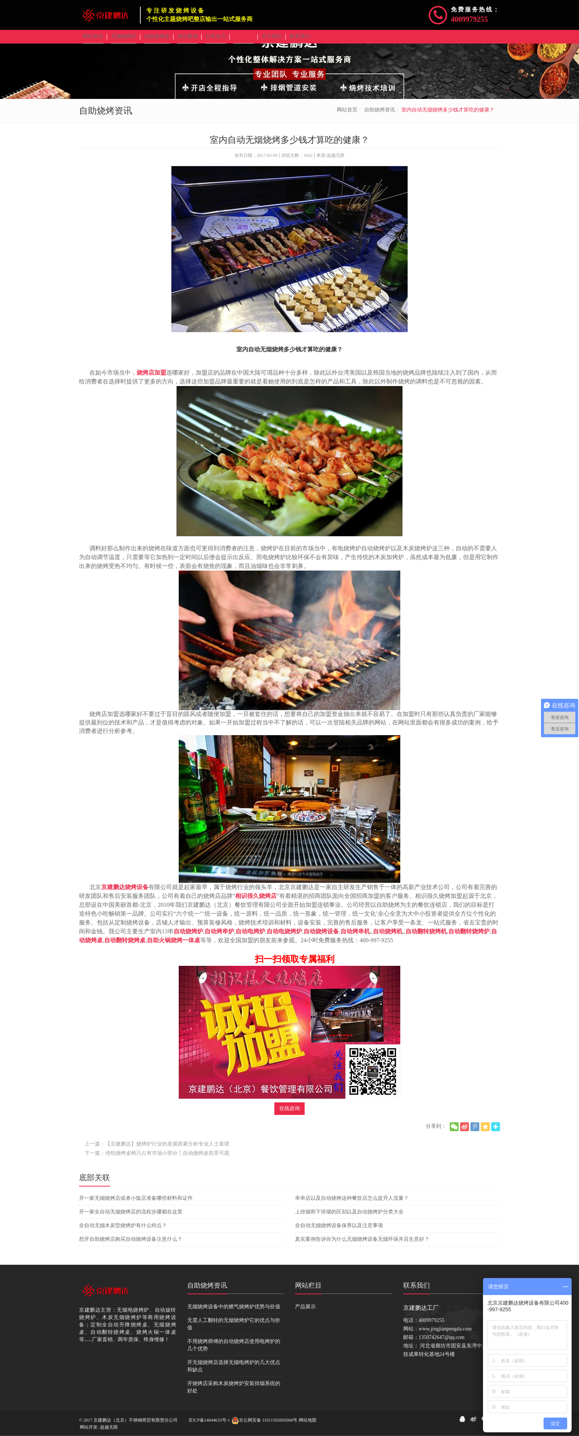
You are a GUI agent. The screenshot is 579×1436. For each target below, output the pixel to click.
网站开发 (88, 1427)
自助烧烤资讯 (379, 115)
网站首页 (347, 115)
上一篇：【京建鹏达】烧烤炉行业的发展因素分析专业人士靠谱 (157, 1149)
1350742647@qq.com (442, 1342)
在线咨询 (289, 1113)
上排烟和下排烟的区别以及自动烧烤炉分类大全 (349, 1217)
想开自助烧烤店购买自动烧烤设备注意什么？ (130, 1244)
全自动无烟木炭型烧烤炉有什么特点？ (123, 1230)
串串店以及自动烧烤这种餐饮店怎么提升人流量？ (352, 1203)
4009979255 (469, 19)
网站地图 (307, 1420)
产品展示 (305, 1312)
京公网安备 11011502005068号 (264, 1420)
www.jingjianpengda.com (445, 1334)
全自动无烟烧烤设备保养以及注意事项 (339, 1230)
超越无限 (109, 1427)
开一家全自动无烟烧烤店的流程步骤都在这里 (130, 1217)
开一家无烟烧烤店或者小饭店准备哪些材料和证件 (136, 1203)
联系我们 (416, 1290)
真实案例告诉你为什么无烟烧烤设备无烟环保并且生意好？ (362, 1244)
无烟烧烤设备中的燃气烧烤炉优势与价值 (233, 1312)
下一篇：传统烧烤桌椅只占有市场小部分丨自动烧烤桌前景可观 (157, 1158)
